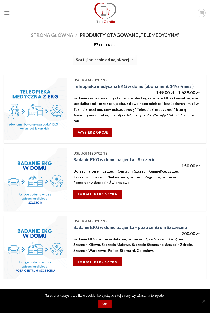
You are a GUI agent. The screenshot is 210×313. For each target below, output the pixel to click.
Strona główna (52, 35)
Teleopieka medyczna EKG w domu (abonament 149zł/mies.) (133, 86)
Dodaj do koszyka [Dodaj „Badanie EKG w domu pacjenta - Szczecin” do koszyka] (97, 194)
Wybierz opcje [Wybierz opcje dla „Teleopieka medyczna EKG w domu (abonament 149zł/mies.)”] (93, 132)
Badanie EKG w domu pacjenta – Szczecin (114, 159)
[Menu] (7, 13)
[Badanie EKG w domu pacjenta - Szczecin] (35, 179)
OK (105, 304)
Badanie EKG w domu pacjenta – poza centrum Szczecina (130, 227)
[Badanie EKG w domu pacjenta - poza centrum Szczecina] (35, 247)
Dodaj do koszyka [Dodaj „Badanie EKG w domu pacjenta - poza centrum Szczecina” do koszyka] (97, 262)
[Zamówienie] (105, 60)
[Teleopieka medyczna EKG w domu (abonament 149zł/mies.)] (35, 109)
